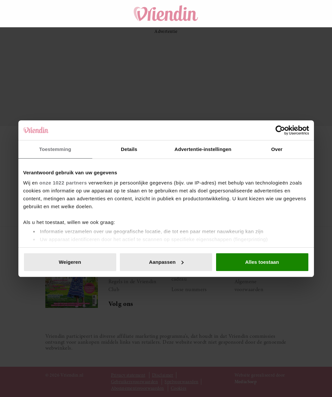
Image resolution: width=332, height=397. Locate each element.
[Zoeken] (242, 13)
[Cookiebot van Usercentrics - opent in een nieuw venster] (280, 130)
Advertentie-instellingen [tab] (202, 149)
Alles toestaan (262, 262)
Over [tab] (277, 149)
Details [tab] (129, 149)
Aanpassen (166, 262)
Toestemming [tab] (55, 149)
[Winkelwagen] (260, 13)
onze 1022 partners (63, 183)
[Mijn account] (279, 13)
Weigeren (70, 262)
